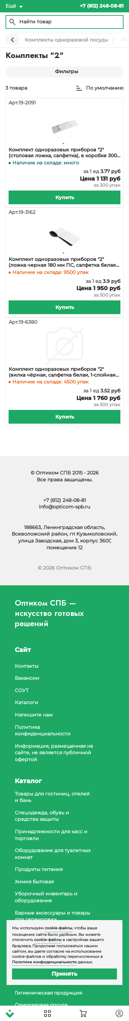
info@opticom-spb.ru (64, 507)
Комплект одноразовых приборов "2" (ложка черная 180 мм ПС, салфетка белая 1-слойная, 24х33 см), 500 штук (62, 262)
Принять (64, 974)
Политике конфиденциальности (44, 962)
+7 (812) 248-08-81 (64, 500)
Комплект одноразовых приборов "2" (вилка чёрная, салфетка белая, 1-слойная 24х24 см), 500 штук (62, 372)
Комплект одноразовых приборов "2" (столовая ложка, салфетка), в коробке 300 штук (63, 153)
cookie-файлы (58, 928)
